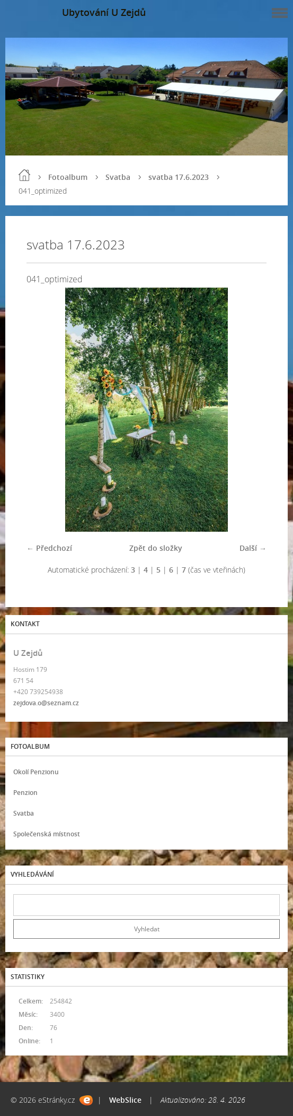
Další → (253, 548)
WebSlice (125, 1100)
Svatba (117, 177)
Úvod (24, 175)
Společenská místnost (46, 833)
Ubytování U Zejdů (104, 12)
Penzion (25, 792)
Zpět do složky (155, 548)
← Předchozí (49, 548)
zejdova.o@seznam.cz (46, 702)
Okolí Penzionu (36, 771)
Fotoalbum (67, 177)
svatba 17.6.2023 (178, 177)
